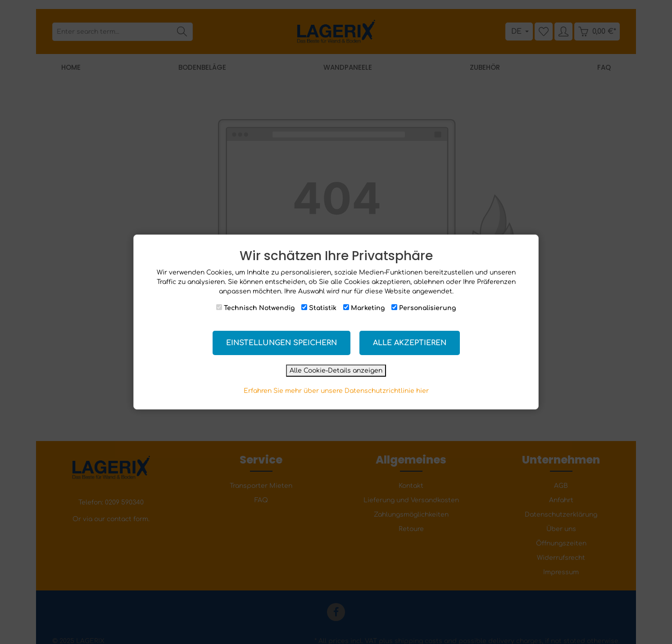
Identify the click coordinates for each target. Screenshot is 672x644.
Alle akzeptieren (409, 343)
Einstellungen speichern (281, 343)
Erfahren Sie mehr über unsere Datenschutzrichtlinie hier (336, 390)
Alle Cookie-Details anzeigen (336, 370)
